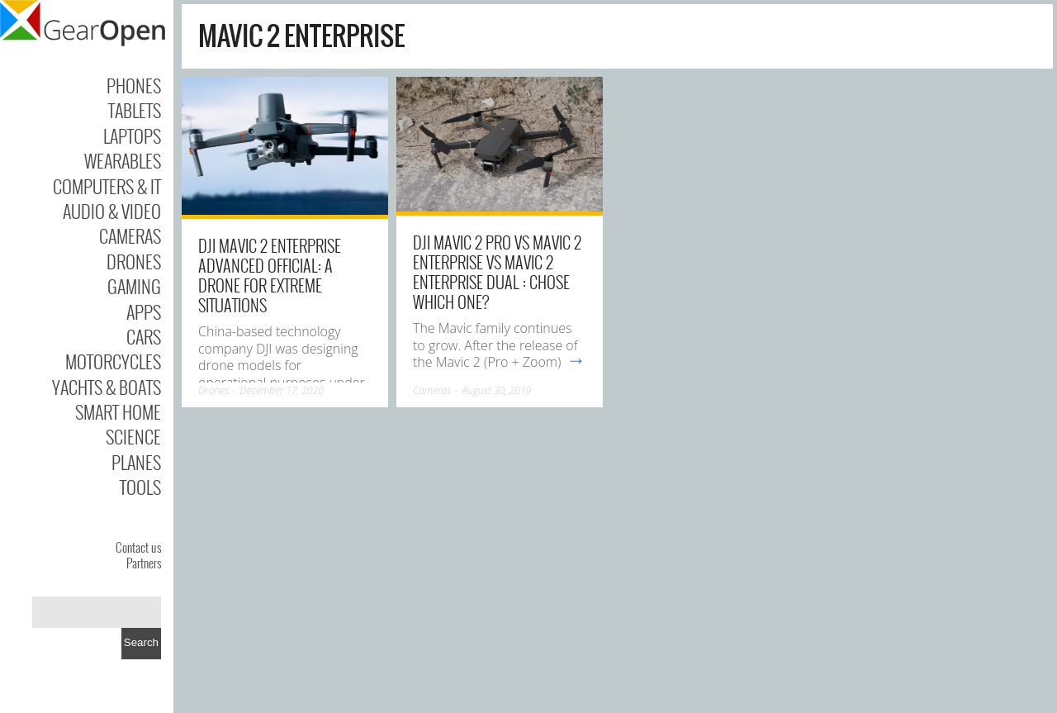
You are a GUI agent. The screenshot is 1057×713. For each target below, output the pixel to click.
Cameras (130, 235)
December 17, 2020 (281, 390)
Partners (143, 563)
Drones (134, 261)
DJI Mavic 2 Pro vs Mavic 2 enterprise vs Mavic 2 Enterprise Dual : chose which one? (497, 272)
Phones (134, 85)
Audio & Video (112, 210)
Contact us (138, 547)
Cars (143, 336)
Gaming (134, 286)
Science (133, 436)
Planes (136, 462)
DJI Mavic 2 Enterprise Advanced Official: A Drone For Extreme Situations (269, 275)
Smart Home (118, 411)
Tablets (134, 110)
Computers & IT (107, 186)
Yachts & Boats (106, 386)
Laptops (132, 135)
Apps (143, 311)
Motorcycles (113, 361)
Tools (140, 486)
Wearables (122, 160)
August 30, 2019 (497, 390)
